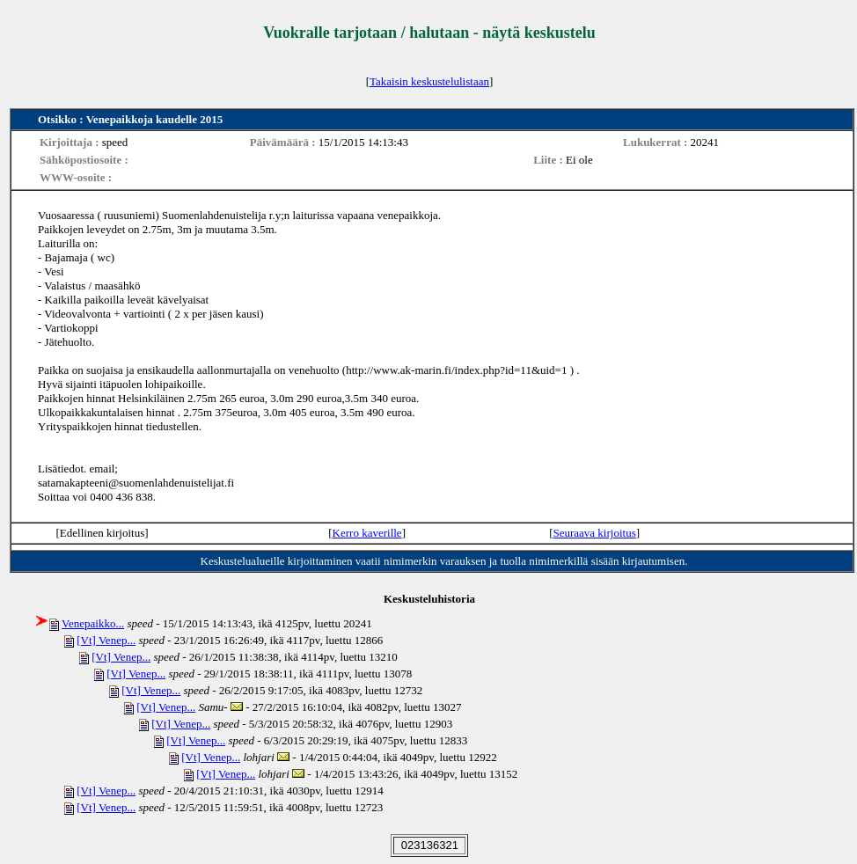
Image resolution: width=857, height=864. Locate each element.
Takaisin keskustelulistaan (429, 81)
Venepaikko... (93, 623)
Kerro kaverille (367, 532)
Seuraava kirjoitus (594, 532)
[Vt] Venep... (106, 640)
